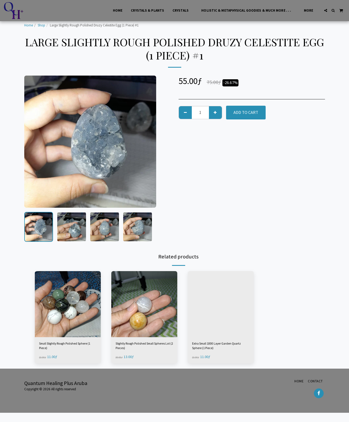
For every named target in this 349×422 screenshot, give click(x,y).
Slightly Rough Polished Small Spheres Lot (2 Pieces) (144, 348)
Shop (41, 25)
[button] (325, 10)
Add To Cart (245, 112)
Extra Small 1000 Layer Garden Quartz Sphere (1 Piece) (219, 348)
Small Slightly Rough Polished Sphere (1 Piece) (67, 348)
